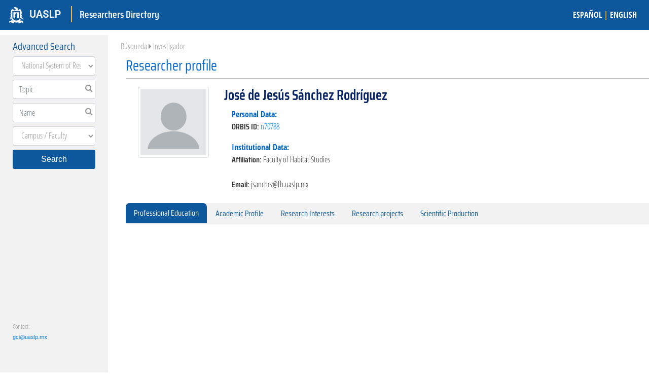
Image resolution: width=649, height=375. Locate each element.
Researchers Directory (119, 14)
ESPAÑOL (587, 14)
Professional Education (166, 213)
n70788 (270, 126)
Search (54, 159)
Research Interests (308, 213)
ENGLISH (623, 14)
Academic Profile (239, 213)
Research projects (377, 213)
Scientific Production (449, 213)
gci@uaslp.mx (30, 337)
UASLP (45, 14)
